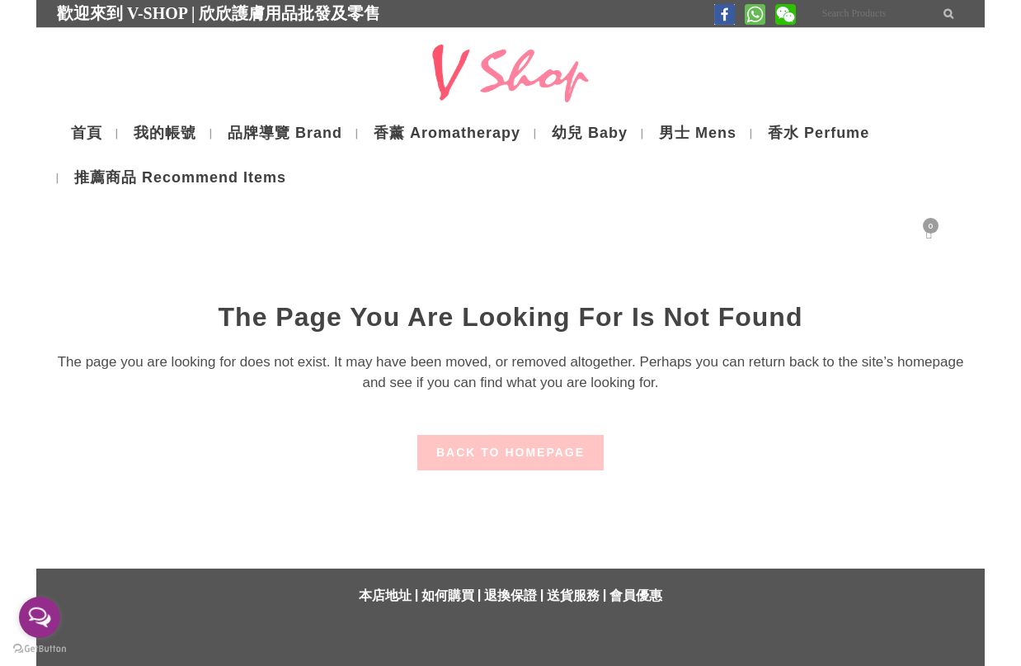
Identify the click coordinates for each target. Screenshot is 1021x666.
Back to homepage (510, 452)
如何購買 (447, 595)
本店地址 (385, 595)
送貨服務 (573, 595)
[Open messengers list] (39, 617)
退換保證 (510, 595)
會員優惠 (635, 595)
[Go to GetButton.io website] (39, 649)
